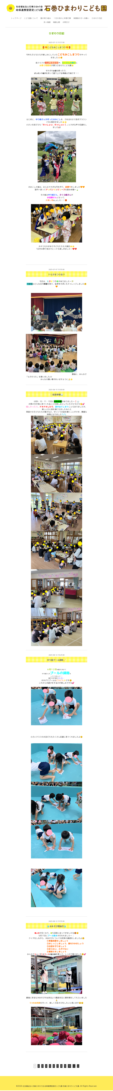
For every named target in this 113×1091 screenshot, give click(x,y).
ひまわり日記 (98, 18)
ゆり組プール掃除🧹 (56, 660)
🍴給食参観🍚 (56, 394)
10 (70, 1066)
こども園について (29, 18)
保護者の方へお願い (82, 18)
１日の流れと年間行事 (62, 18)
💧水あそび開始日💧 (56, 926)
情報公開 (56, 22)
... (74, 1066)
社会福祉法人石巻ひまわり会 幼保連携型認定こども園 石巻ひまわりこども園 (51, 1086)
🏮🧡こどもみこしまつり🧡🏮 (56, 47)
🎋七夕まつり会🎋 (56, 274)
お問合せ (66, 22)
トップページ (14, 18)
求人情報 (46, 22)
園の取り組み (45, 18)
